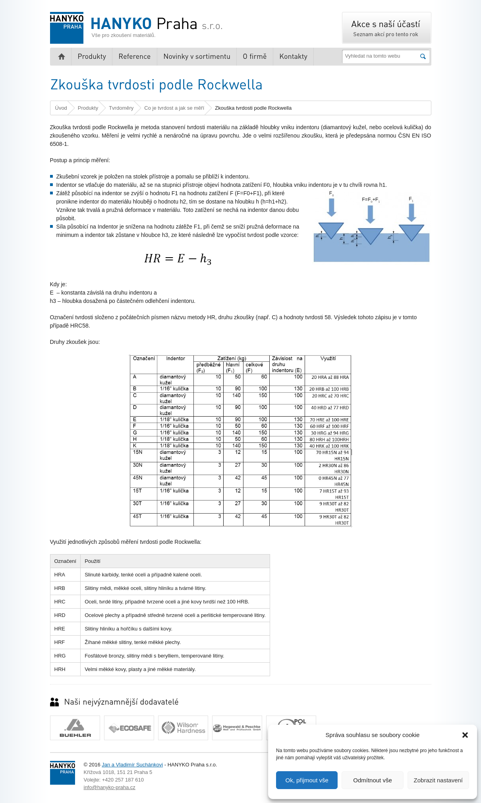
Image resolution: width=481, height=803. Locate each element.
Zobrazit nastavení (438, 780)
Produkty (88, 108)
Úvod (61, 108)
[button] (465, 735)
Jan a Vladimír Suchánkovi (132, 765)
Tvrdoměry (121, 108)
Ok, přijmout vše (306, 780)
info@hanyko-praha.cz (109, 787)
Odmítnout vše (372, 780)
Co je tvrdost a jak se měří (174, 108)
